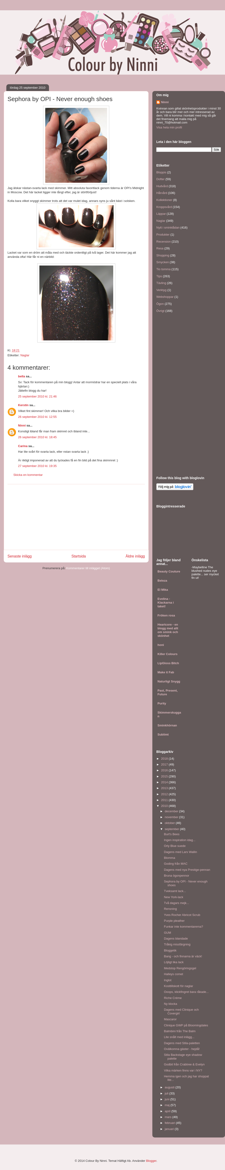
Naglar (24, 355)
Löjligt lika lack (174, 962)
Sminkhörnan (167, 725)
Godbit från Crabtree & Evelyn (184, 1064)
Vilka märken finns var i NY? (183, 1070)
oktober (170, 823)
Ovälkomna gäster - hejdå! (181, 1049)
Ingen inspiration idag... (179, 840)
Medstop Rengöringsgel (180, 968)
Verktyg (161, 290)
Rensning (170, 909)
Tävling (161, 283)
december (172, 811)
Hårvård (161, 193)
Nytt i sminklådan (168, 227)
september (172, 829)
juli (167, 1093)
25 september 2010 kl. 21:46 (37, 396)
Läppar (161, 213)
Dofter (160, 179)
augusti (170, 1087)
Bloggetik (170, 950)
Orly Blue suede (175, 846)
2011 (165, 800)
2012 (165, 794)
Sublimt (163, 734)
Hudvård (162, 186)
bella (21, 376)
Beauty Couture (169, 571)
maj (168, 1105)
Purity (162, 703)
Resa (159, 248)
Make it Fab (166, 672)
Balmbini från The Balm (179, 1031)
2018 (165, 758)
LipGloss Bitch (168, 663)
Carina (22, 446)
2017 (165, 764)
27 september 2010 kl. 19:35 (37, 466)
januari (170, 1129)
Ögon (160, 304)
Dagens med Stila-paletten (182, 1043)
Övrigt (160, 311)
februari (170, 1123)
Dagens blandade (176, 938)
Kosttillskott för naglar (178, 986)
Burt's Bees (171, 834)
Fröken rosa (166, 615)
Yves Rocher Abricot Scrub (182, 915)
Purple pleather (174, 920)
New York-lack (173, 897)
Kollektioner (164, 200)
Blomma (169, 858)
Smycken (162, 262)
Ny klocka (170, 1004)
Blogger (151, 1161)
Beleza (162, 580)
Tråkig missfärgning (177, 944)
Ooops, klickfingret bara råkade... (186, 992)
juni (167, 1099)
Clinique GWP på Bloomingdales (186, 1025)
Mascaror (170, 1019)
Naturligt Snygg (169, 681)
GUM (167, 932)
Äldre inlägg (135, 556)
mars (168, 1117)
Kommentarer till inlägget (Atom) (88, 568)
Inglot (167, 980)
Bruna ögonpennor (176, 875)
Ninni (22, 425)
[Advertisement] (76, 517)
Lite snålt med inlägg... (179, 1037)
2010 (165, 806)
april (168, 1111)
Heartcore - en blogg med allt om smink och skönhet (168, 630)
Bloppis (161, 172)
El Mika (163, 589)
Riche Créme (173, 998)
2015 (165, 776)
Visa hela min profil (169, 127)
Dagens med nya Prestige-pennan (187, 869)
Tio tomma (163, 269)
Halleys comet (173, 974)
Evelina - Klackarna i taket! (166, 602)
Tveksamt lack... (175, 891)
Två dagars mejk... (176, 903)
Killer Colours (167, 654)
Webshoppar (164, 297)
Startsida (78, 556)
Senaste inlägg (20, 556)
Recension (163, 241)
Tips (159, 276)
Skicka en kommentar (28, 475)
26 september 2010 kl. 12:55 (37, 417)
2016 (165, 770)
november (172, 817)
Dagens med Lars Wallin (180, 852)
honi (161, 645)
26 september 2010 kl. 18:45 (37, 437)
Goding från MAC (175, 863)
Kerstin (23, 405)
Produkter (162, 234)
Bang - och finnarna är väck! (183, 956)
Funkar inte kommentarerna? (183, 926)
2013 (165, 788)
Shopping (162, 255)
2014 (165, 782)
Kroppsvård (164, 207)
